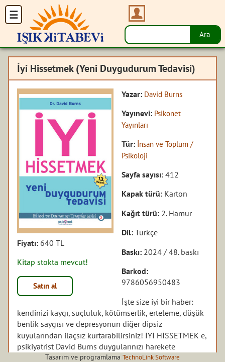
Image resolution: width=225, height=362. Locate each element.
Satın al (47, 287)
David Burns (164, 94)
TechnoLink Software (151, 356)
